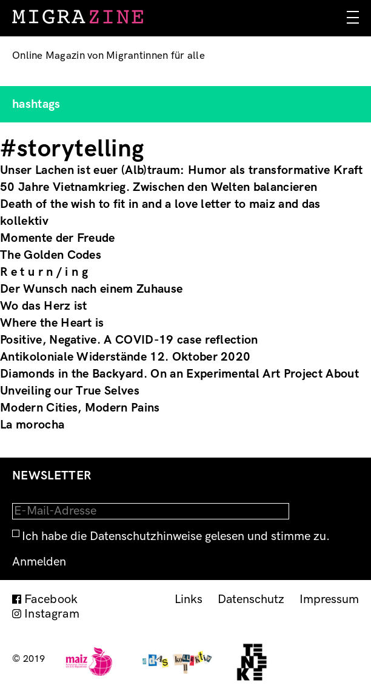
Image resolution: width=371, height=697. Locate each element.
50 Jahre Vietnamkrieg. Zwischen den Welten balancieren (158, 187)
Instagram (51, 614)
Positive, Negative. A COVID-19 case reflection (129, 340)
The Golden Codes (50, 255)
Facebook (51, 599)
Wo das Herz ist (43, 306)
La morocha (32, 425)
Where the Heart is (52, 323)
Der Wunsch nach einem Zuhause (91, 289)
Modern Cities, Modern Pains (80, 408)
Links (188, 599)
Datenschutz (251, 599)
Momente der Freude (57, 238)
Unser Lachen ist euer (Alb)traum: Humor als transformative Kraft (181, 170)
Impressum (329, 599)
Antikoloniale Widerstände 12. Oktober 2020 (125, 357)
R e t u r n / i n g (44, 272)
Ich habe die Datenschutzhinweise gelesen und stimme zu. (176, 536)
